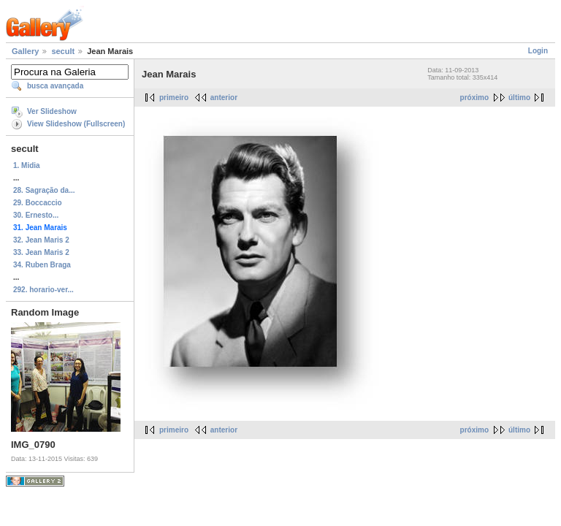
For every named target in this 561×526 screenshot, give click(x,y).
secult (63, 51)
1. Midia (26, 165)
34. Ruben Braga (42, 265)
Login (538, 51)
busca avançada (55, 86)
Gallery (25, 51)
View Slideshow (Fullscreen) (76, 124)
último (519, 98)
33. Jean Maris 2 (41, 252)
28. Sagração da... (44, 190)
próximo (474, 98)
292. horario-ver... (43, 290)
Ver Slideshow (52, 111)
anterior (223, 98)
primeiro (173, 98)
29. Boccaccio (37, 203)
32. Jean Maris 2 (41, 240)
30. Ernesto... (35, 215)
